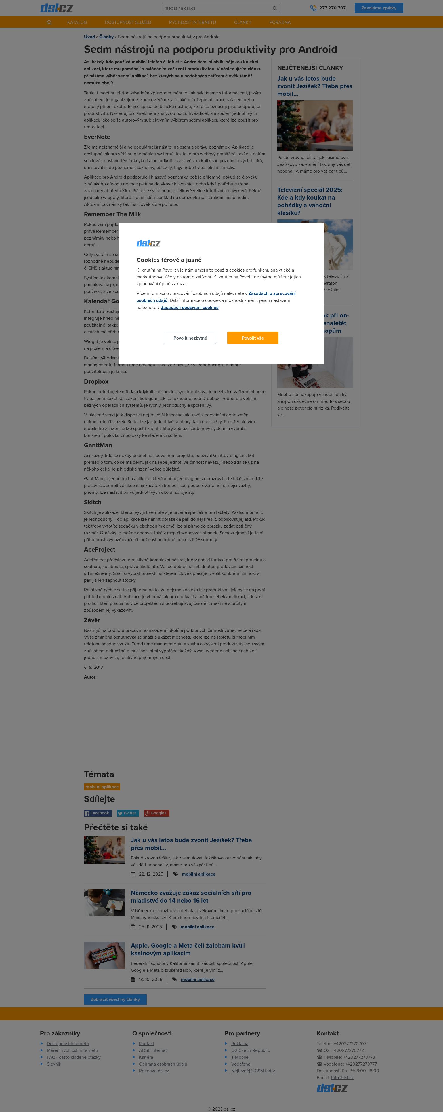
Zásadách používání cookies (190, 307)
